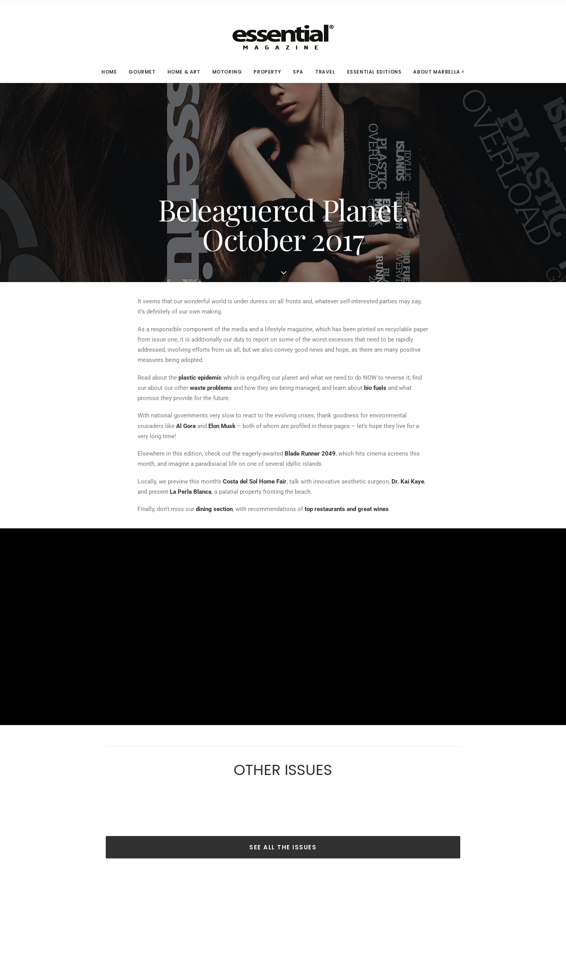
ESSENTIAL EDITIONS (374, 71)
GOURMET (142, 71)
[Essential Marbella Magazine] (283, 30)
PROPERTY (267, 71)
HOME (109, 71)
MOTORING (227, 71)
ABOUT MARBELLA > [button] (439, 71)
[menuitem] (111, 72)
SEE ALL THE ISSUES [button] (282, 847)
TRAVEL (325, 71)
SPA (298, 71)
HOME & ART (183, 71)
